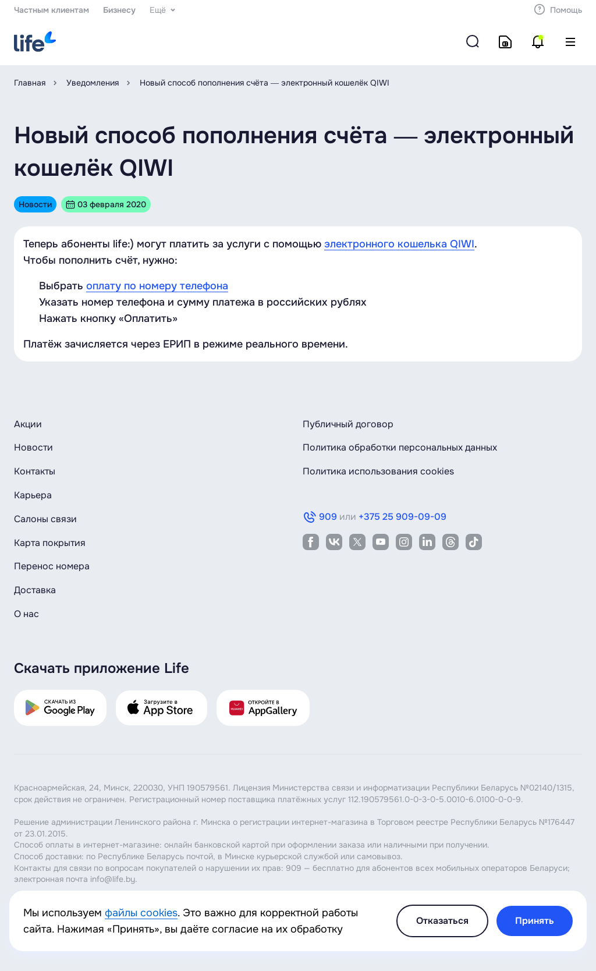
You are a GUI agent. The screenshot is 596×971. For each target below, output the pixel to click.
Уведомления (92, 82)
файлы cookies (141, 912)
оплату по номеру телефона (157, 285)
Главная (29, 82)
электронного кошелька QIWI (399, 244)
